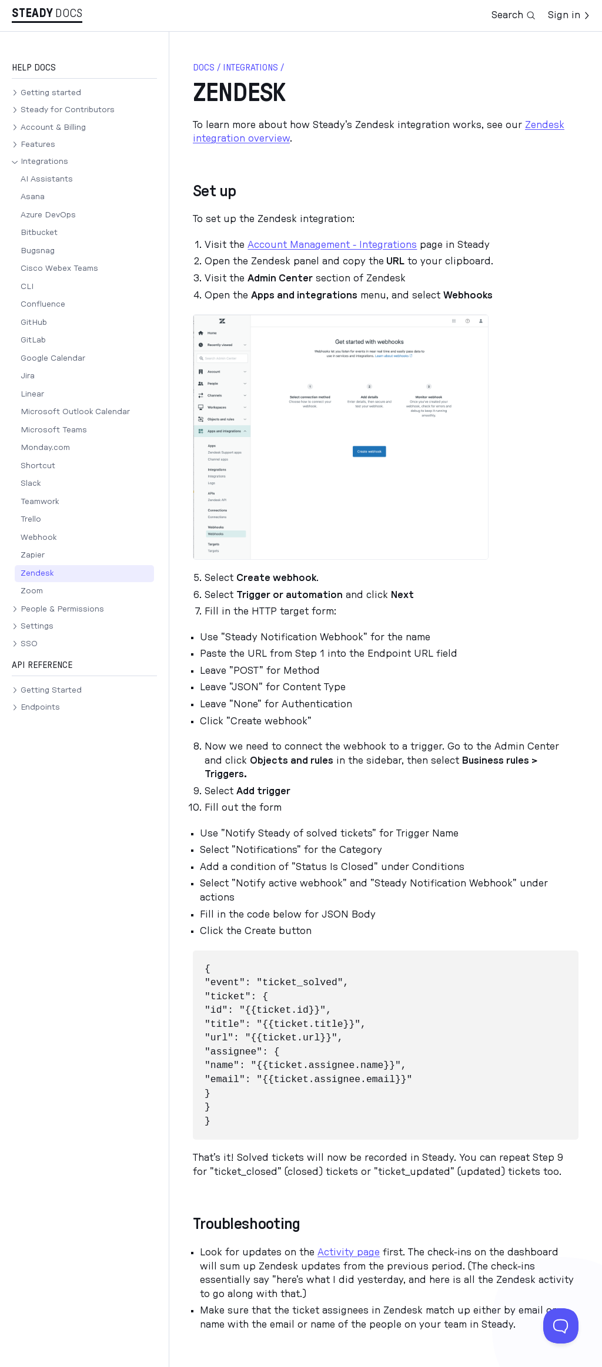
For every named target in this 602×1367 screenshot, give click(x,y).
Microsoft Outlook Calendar (75, 412)
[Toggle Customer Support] (560, 1326)
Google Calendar (53, 358)
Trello (31, 519)
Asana (33, 197)
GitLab (33, 340)
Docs (68, 13)
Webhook (38, 537)
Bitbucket (39, 233)
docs (204, 67)
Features (38, 144)
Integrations (44, 161)
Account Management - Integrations (332, 245)
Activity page (348, 1252)
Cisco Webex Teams (59, 268)
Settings (37, 626)
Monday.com (45, 448)
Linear (32, 394)
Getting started (51, 93)
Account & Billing (53, 127)
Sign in (569, 15)
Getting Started (51, 690)
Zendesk (37, 573)
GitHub (34, 322)
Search (513, 15)
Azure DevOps (48, 215)
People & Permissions (62, 609)
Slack (31, 483)
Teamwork (40, 502)
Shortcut (38, 466)
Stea (32, 13)
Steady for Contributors (68, 110)
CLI (27, 287)
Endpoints (40, 707)
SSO (29, 644)
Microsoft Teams (54, 430)
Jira (28, 376)
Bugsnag (38, 251)
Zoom (32, 591)
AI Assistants (47, 179)
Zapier (33, 555)
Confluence (43, 304)
